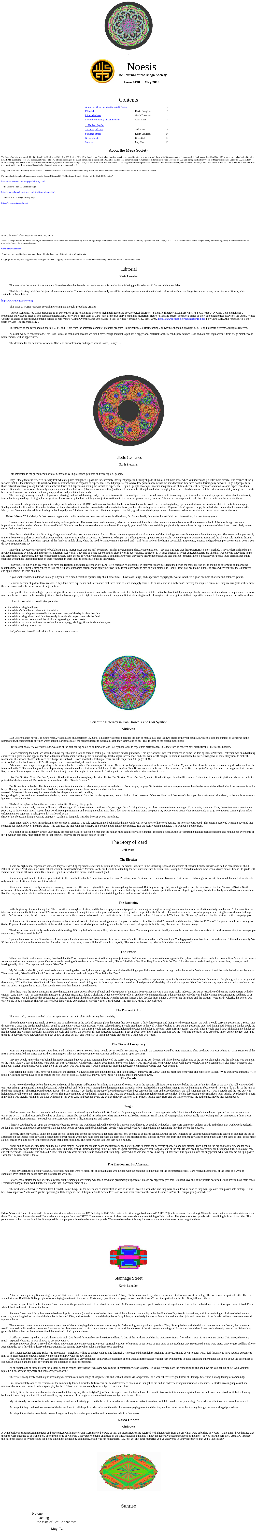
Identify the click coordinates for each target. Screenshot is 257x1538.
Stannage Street (93, 133)
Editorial (89, 111)
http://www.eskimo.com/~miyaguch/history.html (23, 181)
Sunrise (89, 142)
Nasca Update (92, 138)
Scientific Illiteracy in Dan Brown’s (102, 119)
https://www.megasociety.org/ (14, 203)
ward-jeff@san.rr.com (11, 248)
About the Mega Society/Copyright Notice (106, 107)
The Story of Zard (94, 129)
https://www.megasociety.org (17, 300)
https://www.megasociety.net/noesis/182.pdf (181, 318)
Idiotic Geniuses (93, 115)
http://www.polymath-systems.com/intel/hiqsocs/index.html (28, 192)
